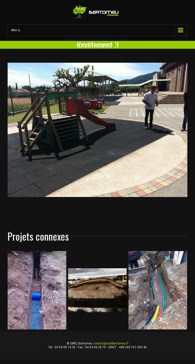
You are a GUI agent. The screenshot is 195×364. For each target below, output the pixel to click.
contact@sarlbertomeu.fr (110, 343)
